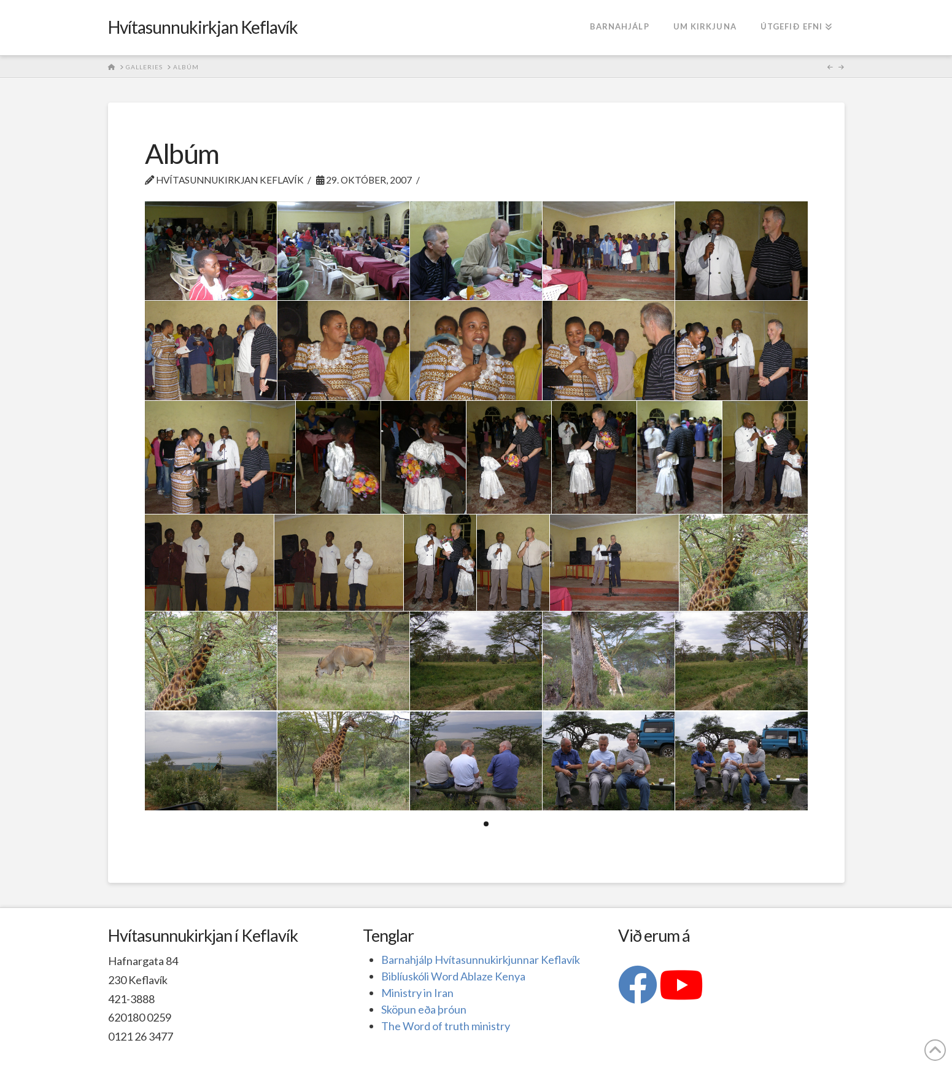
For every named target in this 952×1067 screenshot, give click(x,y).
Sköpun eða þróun (423, 1009)
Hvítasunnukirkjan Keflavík (203, 27)
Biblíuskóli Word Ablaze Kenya (453, 976)
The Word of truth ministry (445, 1026)
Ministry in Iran (417, 992)
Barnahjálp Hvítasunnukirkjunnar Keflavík (480, 959)
